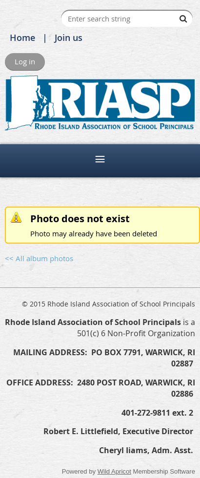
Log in (25, 61)
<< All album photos (39, 258)
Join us (68, 37)
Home (22, 37)
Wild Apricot (114, 471)
